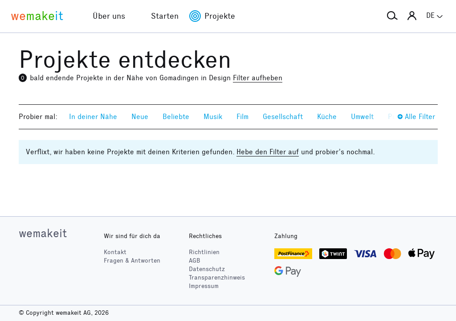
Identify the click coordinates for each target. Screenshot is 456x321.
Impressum (204, 286)
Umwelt (362, 116)
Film (242, 116)
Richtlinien (204, 252)
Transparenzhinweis (217, 277)
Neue (139, 116)
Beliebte (176, 116)
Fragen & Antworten (132, 260)
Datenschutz (207, 269)
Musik (213, 116)
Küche (327, 116)
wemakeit (43, 233)
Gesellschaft (283, 116)
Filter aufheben (257, 78)
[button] (392, 16)
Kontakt (115, 252)
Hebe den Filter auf (267, 152)
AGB (194, 260)
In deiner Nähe (93, 116)
